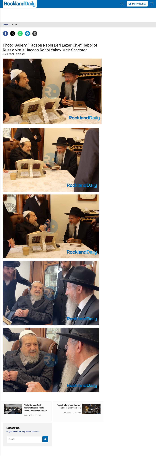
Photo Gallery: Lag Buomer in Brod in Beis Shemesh (68, 406)
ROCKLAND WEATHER (28, 13)
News (14, 25)
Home (5, 25)
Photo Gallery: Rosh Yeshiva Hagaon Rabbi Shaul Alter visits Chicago (35, 408)
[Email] (27, 439)
